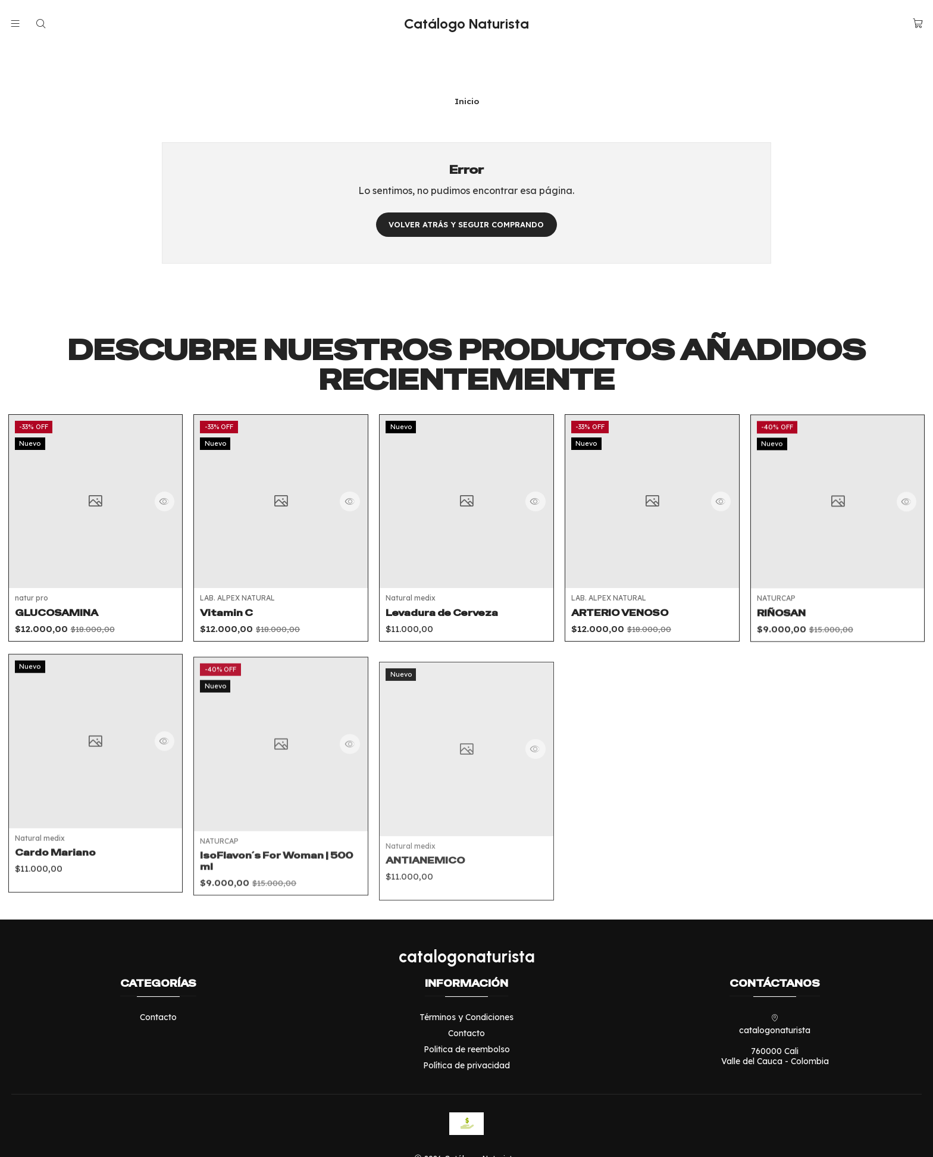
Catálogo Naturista (466, 23)
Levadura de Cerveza (448, 621)
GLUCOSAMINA (61, 592)
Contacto (158, 983)
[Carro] (918, 23)
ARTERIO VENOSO (626, 633)
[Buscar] (40, 23)
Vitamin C (229, 605)
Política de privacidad (466, 1032)
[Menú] (15, 23)
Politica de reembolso (467, 1016)
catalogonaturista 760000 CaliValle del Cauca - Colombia (775, 1007)
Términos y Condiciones (466, 983)
